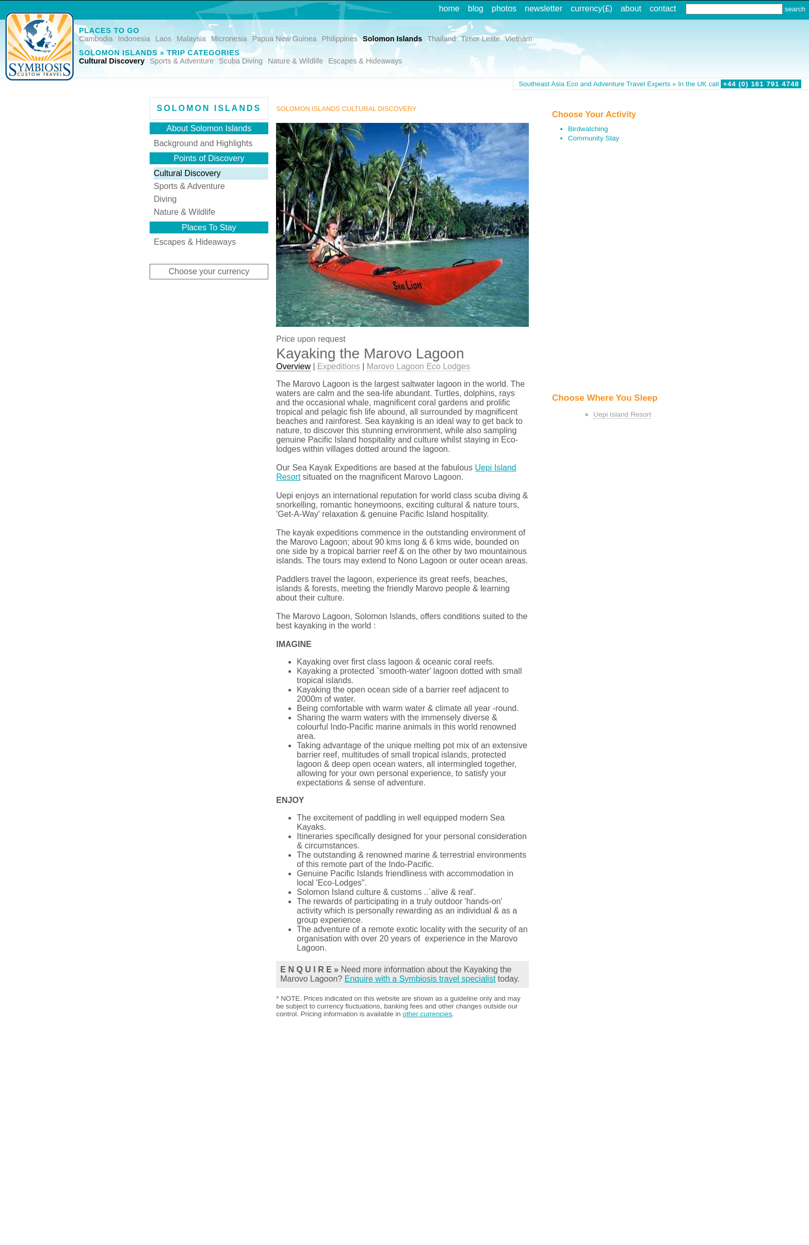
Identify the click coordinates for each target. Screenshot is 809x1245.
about (631, 8)
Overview (293, 366)
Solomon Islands (392, 39)
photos (504, 8)
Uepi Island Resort (622, 414)
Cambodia (96, 39)
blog (475, 8)
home (449, 8)
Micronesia (229, 39)
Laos (163, 39)
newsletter (543, 8)
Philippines (339, 39)
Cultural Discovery (111, 61)
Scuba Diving (241, 61)
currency (586, 8)
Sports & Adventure (182, 61)
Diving (165, 199)
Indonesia (134, 39)
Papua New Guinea (284, 39)
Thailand (441, 39)
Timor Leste (480, 39)
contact (663, 8)
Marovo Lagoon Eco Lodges (418, 366)
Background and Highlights (203, 143)
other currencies (427, 1014)
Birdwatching (588, 129)
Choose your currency (209, 271)
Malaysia (191, 39)
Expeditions (338, 366)
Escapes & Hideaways (365, 61)
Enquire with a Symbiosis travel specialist (420, 978)
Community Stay (594, 138)
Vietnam (518, 39)
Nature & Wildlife (295, 61)
